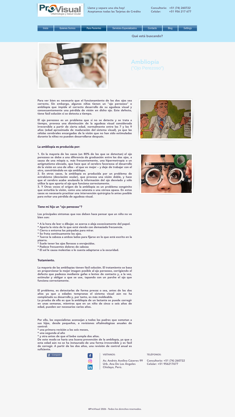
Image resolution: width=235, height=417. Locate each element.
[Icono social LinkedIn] (90, 367)
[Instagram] (90, 361)
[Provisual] (90, 355)
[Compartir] (54, 355)
